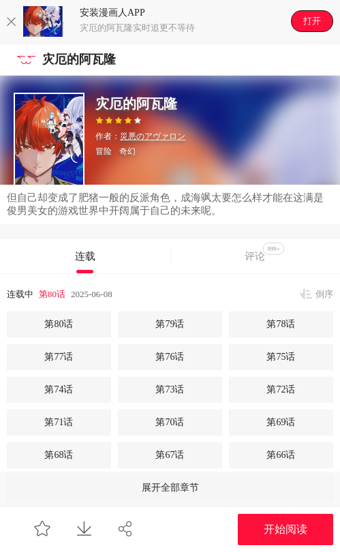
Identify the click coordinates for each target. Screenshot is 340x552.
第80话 (52, 294)
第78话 (280, 324)
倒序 (324, 294)
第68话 (58, 455)
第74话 (58, 389)
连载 (85, 256)
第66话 (280, 455)
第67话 (169, 455)
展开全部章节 (170, 487)
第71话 (58, 422)
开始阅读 (285, 529)
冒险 (103, 151)
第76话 (169, 357)
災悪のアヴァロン (152, 136)
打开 (312, 21)
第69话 (280, 422)
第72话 (280, 389)
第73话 (169, 389)
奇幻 (127, 151)
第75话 (280, 357)
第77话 (58, 357)
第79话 (169, 324)
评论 (264, 252)
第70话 (169, 422)
